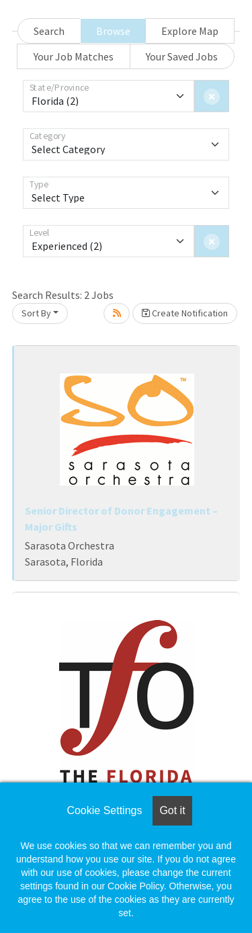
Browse (113, 31)
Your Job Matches (74, 56)
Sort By (36, 313)
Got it (172, 810)
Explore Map (189, 31)
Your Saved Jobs (182, 56)
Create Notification (185, 313)
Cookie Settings (104, 810)
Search (49, 31)
